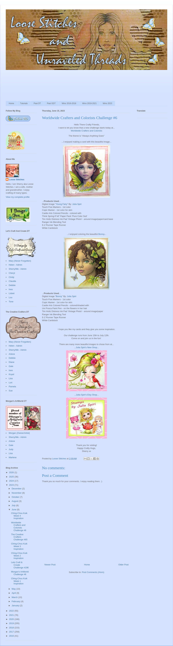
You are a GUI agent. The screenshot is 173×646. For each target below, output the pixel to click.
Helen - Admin (15, 265)
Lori (10, 382)
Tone (11, 301)
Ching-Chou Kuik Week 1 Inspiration (19, 581)
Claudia (12, 281)
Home (11, 103)
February (16, 601)
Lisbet (11, 293)
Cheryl (12, 273)
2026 (11, 472)
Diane (11, 362)
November (17, 493)
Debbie (12, 285)
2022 (11, 611)
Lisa (11, 378)
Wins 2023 (107, 103)
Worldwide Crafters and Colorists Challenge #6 (18, 526)
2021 (11, 615)
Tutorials (24, 103)
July (14, 505)
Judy (11, 449)
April (14, 593)
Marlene (12, 457)
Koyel (11, 374)
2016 (11, 636)
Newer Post (50, 564)
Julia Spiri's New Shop (86, 347)
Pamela (12, 386)
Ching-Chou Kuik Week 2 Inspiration (19, 555)
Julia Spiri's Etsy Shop (86, 395)
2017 (11, 631)
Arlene (12, 354)
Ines (11, 289)
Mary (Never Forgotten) (20, 261)
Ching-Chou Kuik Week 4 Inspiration (19, 516)
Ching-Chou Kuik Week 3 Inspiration (19, 546)
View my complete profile (17, 197)
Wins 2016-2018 (69, 103)
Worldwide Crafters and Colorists (86, 130)
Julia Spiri (77, 204)
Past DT (37, 103)
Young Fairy (61, 204)
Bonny (101, 234)
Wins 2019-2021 (89, 103)
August (15, 501)
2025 (11, 476)
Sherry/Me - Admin (18, 269)
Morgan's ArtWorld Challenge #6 (20, 573)
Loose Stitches (16, 179)
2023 (11, 485)
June (14, 509)
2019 (11, 623)
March (15, 597)
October (16, 497)
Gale (11, 366)
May (14, 589)
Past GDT (51, 103)
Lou (10, 297)
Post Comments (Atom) (93, 572)
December (17, 488)
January (16, 605)
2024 (11, 481)
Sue (11, 390)
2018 (11, 627)
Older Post (123, 564)
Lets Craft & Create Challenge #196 (20, 565)
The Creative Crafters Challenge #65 (19, 537)
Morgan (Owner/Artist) (19, 433)
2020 (11, 619)
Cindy (11, 277)
